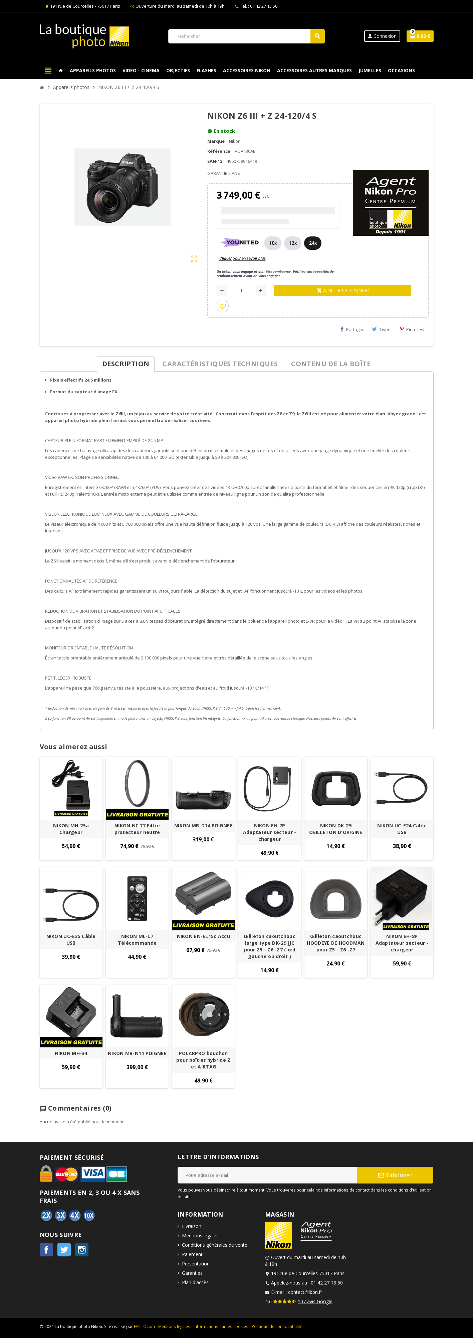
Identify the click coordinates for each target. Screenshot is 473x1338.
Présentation (196, 1263)
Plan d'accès (195, 1282)
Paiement (192, 1254)
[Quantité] (241, 290)
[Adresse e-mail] (267, 1175)
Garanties (192, 1273)
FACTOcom (144, 1326)
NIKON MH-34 (71, 1053)
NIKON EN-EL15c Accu (203, 936)
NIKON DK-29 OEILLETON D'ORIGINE (335, 828)
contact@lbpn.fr (305, 1292)
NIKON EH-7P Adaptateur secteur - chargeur (269, 832)
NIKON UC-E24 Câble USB (402, 828)
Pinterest (412, 329)
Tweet (382, 329)
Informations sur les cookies (221, 1326)
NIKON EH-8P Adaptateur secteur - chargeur (402, 943)
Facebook (46, 1249)
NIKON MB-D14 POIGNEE (203, 825)
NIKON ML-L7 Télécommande (137, 939)
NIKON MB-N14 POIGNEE (137, 1053)
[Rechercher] (246, 36)
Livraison (191, 1226)
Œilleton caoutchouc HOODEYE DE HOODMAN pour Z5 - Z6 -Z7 (336, 943)
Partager (352, 329)
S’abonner (395, 1175)
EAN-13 (214, 161)
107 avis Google (315, 1301)
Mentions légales (200, 1235)
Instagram (81, 1249)
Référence (218, 151)
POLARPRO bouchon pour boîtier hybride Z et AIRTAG (203, 1060)
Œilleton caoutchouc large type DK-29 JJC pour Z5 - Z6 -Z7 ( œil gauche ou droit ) (269, 946)
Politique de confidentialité (277, 1326)
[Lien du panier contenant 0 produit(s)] (420, 36)
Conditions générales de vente (214, 1245)
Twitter (64, 1249)
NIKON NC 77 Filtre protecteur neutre (137, 828)
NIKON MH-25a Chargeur (71, 828)
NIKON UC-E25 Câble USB (71, 939)
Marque (216, 141)
